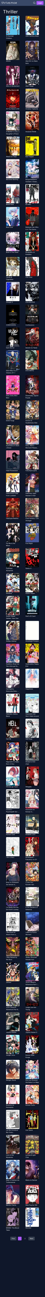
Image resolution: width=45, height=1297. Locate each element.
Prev (13, 1238)
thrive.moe (9, 2)
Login (40, 3)
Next (31, 1238)
